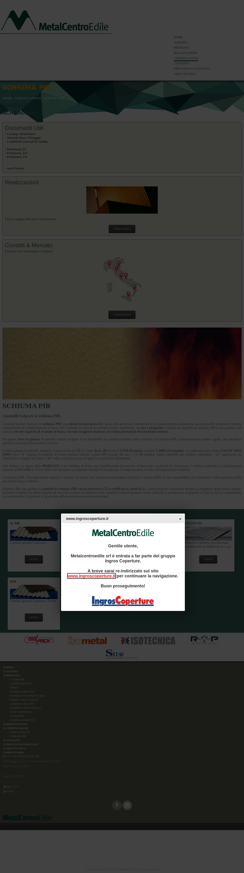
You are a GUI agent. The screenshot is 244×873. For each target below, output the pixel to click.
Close (180, 519)
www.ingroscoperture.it (91, 576)
